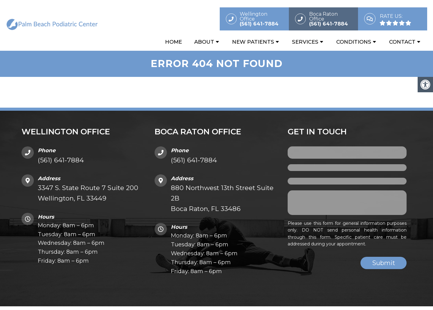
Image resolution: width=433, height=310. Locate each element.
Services (305, 42)
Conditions (353, 42)
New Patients (253, 42)
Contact (402, 42)
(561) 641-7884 (61, 161)
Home (173, 42)
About (204, 42)
